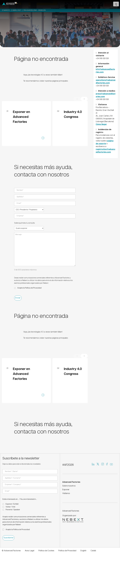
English (83, 551)
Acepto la (29, 288)
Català (93, 551)
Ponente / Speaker (13, 510)
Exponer (65, 490)
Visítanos (66, 493)
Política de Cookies (46, 551)
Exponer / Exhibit (12, 504)
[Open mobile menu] (116, 4)
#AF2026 (68, 464)
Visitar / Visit (10, 507)
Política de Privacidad (33, 288)
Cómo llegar (101, 124)
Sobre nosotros (68, 486)
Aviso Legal (29, 551)
